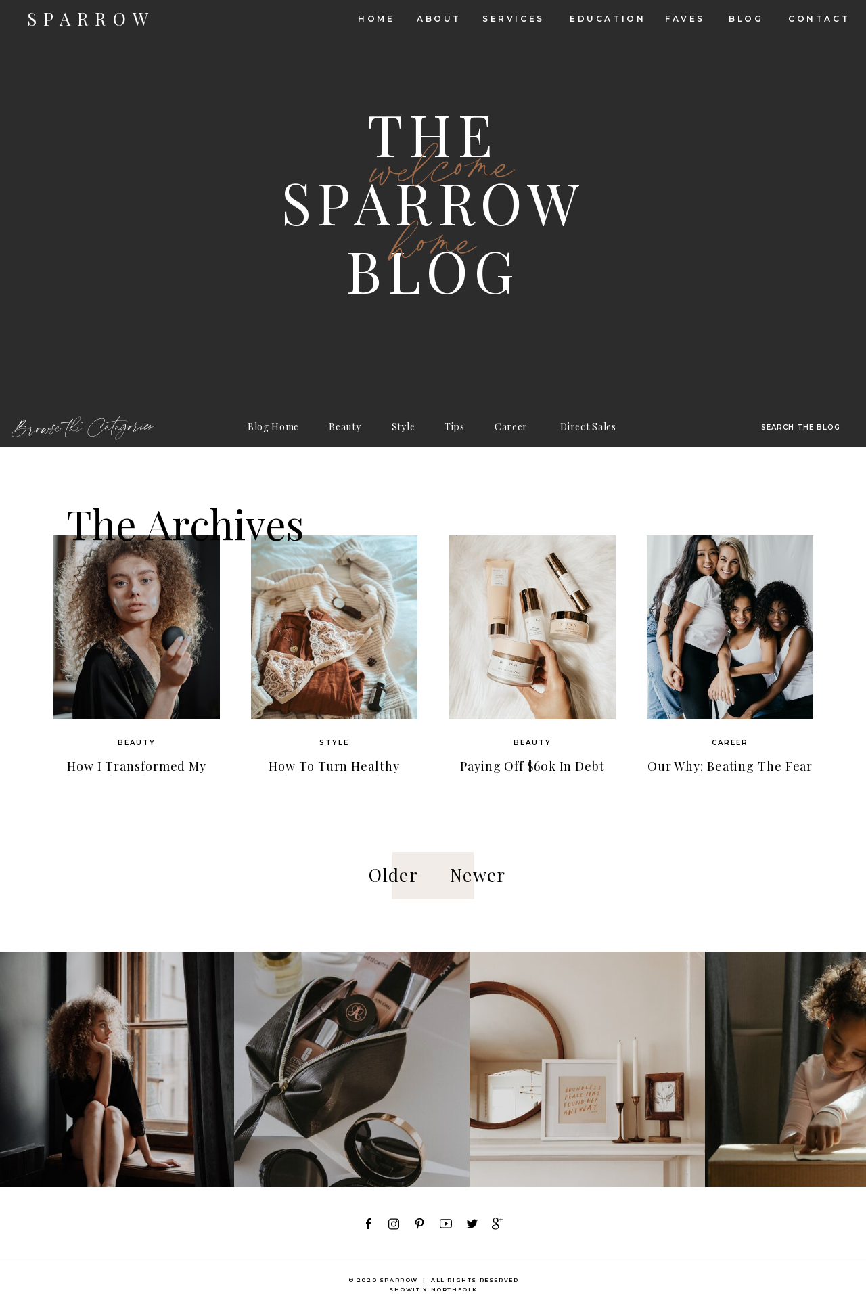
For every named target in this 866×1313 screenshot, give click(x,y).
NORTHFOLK (454, 1289)
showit (405, 1289)
